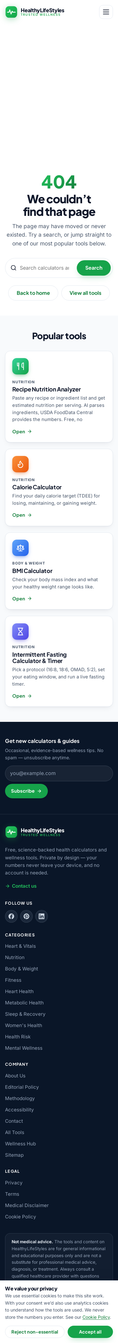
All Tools (14, 1132)
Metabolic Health (24, 1003)
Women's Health (23, 1025)
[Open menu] (106, 12)
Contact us (21, 886)
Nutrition (15, 957)
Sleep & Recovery (25, 1014)
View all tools (85, 292)
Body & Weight (21, 969)
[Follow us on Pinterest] (26, 916)
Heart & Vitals (20, 946)
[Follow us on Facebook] (11, 916)
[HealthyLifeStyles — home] (35, 12)
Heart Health (19, 991)
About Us (15, 1076)
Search (93, 267)
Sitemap (14, 1155)
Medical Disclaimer (27, 1205)
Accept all (90, 1332)
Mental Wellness (23, 1048)
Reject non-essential (34, 1332)
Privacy (14, 1183)
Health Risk (18, 1037)
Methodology (20, 1098)
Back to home (33, 292)
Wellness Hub (20, 1144)
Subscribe (26, 791)
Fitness (13, 980)
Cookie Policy (20, 1217)
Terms (12, 1194)
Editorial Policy (22, 1087)
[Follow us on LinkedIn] (41, 916)
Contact (14, 1121)
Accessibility (19, 1110)
